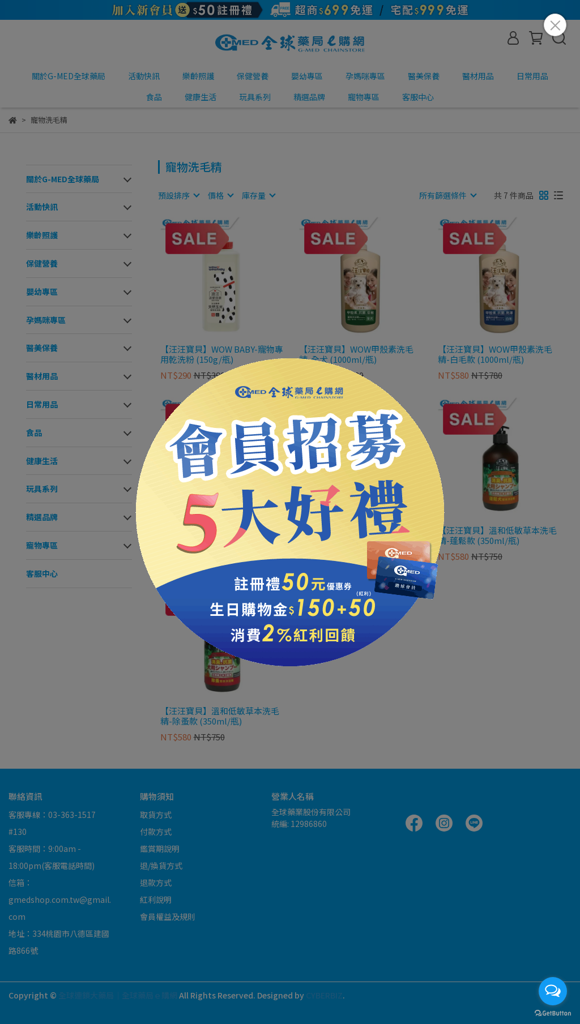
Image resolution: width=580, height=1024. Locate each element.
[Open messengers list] (553, 991)
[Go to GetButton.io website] (553, 1012)
